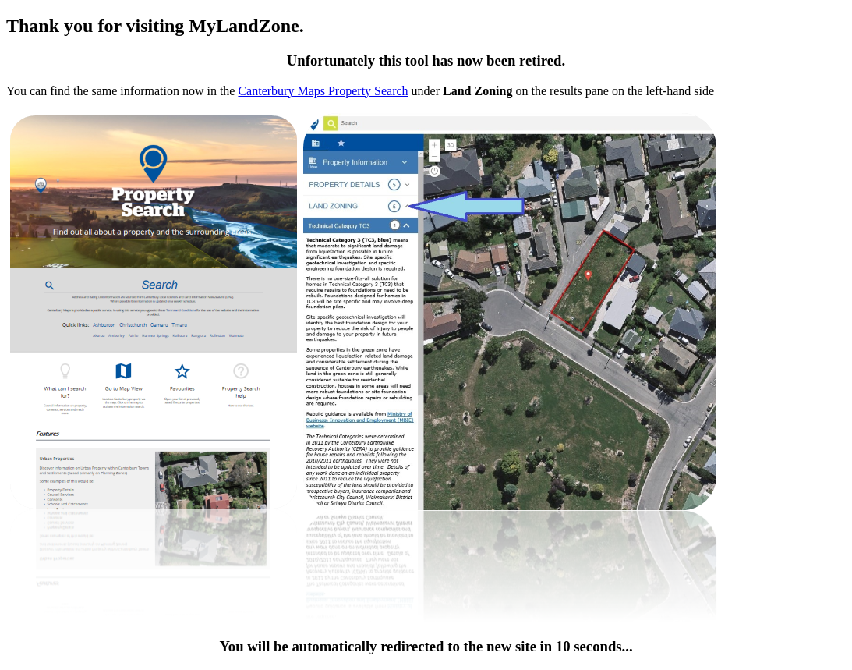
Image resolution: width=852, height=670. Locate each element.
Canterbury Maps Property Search (323, 90)
